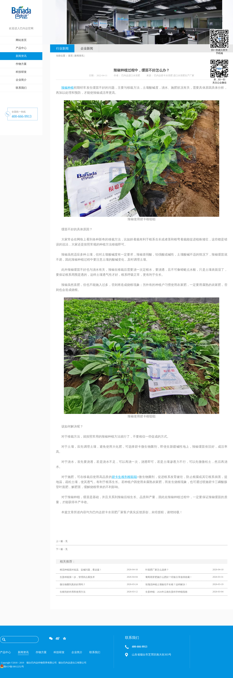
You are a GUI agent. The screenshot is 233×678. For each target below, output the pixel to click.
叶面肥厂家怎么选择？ (157, 569)
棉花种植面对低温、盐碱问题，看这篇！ (81, 569)
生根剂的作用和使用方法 (72, 591)
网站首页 (21, 40)
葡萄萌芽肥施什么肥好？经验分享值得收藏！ (168, 577)
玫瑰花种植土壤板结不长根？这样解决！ (166, 584)
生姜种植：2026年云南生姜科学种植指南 (166, 591)
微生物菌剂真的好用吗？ (72, 584)
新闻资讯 (79, 55)
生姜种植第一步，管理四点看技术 (77, 577)
